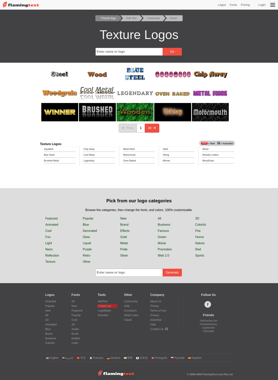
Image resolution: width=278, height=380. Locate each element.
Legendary (89, 160)
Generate (172, 272)
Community (131, 301)
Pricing (245, 4)
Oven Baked (129, 160)
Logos (222, 4)
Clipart (128, 319)
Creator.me (104, 305)
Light (48, 243)
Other (87, 261)
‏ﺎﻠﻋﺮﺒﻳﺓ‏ (67, 357)
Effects (125, 230)
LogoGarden (208, 327)
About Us (155, 301)
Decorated (90, 230)
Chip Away (89, 149)
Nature (199, 243)
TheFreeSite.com (208, 320)
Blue (86, 224)
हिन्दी (128, 357)
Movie (162, 243)
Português (159, 357)
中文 (81, 357)
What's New (131, 315)
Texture (50, 261)
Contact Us (159, 329)
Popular (88, 218)
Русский (177, 357)
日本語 (142, 357)
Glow (86, 237)
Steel (165, 149)
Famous (163, 230)
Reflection (52, 255)
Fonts (233, 4)
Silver (124, 255)
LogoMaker (104, 310)
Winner (166, 160)
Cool (48, 230)
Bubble (75, 338)
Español (194, 357)
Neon (49, 249)
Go (172, 51)
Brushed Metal (51, 160)
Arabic (75, 329)
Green (162, 237)
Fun (48, 237)
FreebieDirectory (208, 324)
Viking (166, 155)
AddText (103, 301)
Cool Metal (89, 155)
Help (127, 305)
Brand (124, 224)
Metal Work (129, 149)
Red (198, 249)
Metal (124, 243)
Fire (198, 230)
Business (164, 224)
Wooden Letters (210, 155)
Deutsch (113, 357)
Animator (103, 315)
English (52, 357)
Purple (87, 249)
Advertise (155, 319)
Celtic (74, 343)
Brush (75, 333)
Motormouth (129, 155)
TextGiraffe (208, 331)
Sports (199, 255)
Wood (205, 149)
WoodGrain (208, 160)
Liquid (87, 243)
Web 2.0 (163, 255)
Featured (51, 218)
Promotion (165, 249)
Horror (199, 237)
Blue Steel (49, 155)
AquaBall (48, 149)
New (123, 218)
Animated (51, 224)
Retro (86, 255)
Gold (123, 237)
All (152, 128)
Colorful (200, 224)
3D (197, 218)
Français (96, 357)
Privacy (154, 315)
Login (261, 4)
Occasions (130, 310)
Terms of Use (158, 310)
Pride (123, 249)
